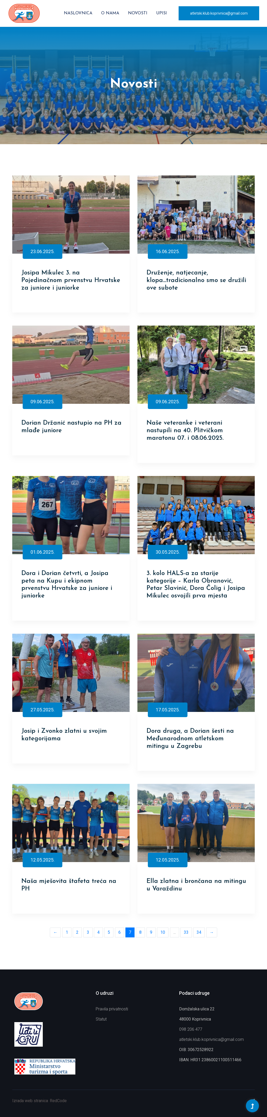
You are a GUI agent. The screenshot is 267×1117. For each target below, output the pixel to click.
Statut (101, 1019)
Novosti (137, 13)
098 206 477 (190, 1029)
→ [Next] (212, 932)
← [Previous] (55, 932)
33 (186, 932)
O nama (110, 13)
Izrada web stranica (30, 1100)
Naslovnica (78, 13)
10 (162, 932)
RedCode (58, 1100)
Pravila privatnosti (112, 1008)
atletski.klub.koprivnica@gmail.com (219, 13)
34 (199, 932)
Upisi (161, 13)
